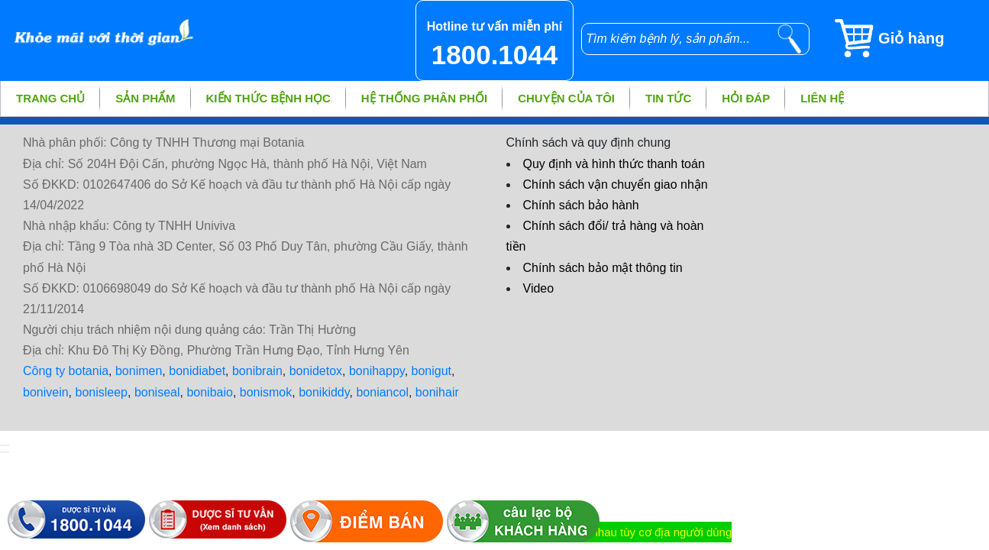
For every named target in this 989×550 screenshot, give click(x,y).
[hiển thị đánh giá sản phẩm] (4, 452)
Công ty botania (65, 370)
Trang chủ (50, 98)
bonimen (138, 370)
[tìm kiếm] (790, 39)
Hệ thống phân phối (424, 98)
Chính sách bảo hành (581, 205)
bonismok (266, 392)
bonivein (46, 392)
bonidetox (315, 370)
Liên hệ (822, 98)
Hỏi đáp (746, 98)
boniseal (157, 392)
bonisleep (102, 392)
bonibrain (257, 370)
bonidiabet (197, 370)
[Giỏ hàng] (910, 38)
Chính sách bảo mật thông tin (603, 267)
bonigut (432, 370)
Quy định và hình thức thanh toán (614, 163)
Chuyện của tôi (566, 98)
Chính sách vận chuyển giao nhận (615, 184)
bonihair (437, 392)
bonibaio (209, 392)
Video (538, 288)
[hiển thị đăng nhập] (4, 445)
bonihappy (377, 370)
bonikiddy (324, 392)
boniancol (382, 392)
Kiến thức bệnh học (268, 98)
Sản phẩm (145, 98)
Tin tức (668, 98)
